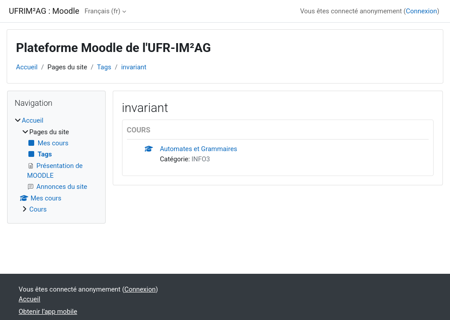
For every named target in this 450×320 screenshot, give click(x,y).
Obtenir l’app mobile (48, 312)
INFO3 (201, 159)
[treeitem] (56, 165)
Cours (38, 209)
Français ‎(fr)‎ (103, 11)
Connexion (421, 11)
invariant (133, 67)
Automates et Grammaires (198, 149)
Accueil (27, 67)
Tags (104, 67)
